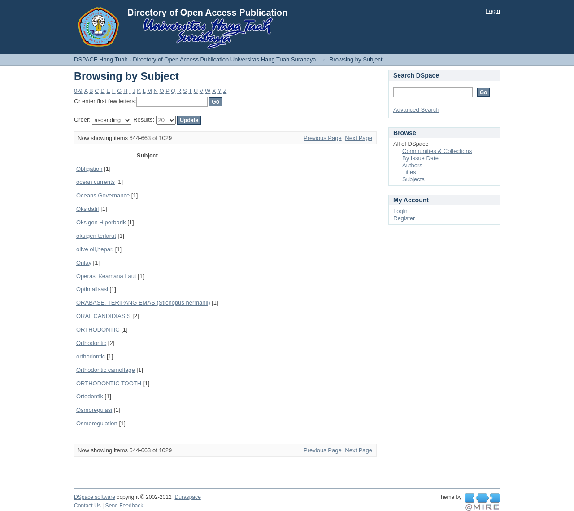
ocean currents (95, 182)
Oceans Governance (103, 195)
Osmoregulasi (94, 409)
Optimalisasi (92, 289)
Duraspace (187, 497)
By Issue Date (420, 158)
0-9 (78, 90)
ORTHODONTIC (98, 329)
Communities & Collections (437, 151)
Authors (412, 165)
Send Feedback (124, 505)
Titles (409, 172)
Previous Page (323, 138)
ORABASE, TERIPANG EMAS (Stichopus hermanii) (143, 302)
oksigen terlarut (96, 235)
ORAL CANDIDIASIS (103, 316)
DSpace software (94, 497)
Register (404, 218)
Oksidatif (87, 208)
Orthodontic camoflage (105, 370)
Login (493, 11)
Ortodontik (89, 396)
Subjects (413, 179)
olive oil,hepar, (94, 249)
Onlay (83, 262)
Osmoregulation (96, 423)
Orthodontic (91, 343)
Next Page (358, 138)
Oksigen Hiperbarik (101, 222)
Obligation (89, 169)
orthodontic (90, 356)
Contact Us (87, 505)
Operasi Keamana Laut (106, 276)
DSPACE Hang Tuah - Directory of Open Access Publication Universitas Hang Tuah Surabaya (195, 59)
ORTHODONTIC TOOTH (108, 383)
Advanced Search (416, 109)
